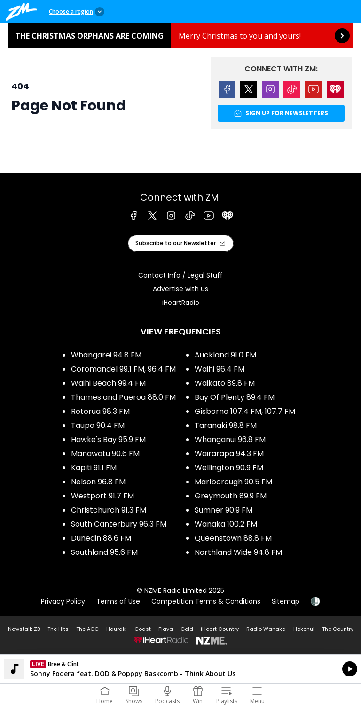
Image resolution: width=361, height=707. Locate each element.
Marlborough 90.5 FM (233, 481)
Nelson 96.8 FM (98, 481)
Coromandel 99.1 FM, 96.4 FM (123, 369)
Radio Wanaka (266, 629)
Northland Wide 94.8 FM (238, 552)
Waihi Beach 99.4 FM (108, 383)
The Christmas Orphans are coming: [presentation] (180, 35)
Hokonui (303, 629)
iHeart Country (220, 629)
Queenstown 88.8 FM (233, 538)
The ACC (87, 629)
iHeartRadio (180, 302)
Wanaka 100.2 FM (226, 524)
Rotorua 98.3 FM (100, 411)
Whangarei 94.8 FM (106, 355)
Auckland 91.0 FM (225, 355)
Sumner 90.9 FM (223, 510)
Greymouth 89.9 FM (231, 495)
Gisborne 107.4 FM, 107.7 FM (245, 411)
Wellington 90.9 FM (229, 467)
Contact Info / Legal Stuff (180, 275)
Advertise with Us (180, 289)
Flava (165, 629)
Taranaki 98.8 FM (226, 425)
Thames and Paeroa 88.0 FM (123, 397)
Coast (142, 629)
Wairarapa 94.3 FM (229, 453)
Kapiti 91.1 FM (94, 467)
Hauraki (116, 629)
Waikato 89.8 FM (225, 383)
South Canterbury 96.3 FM (118, 524)
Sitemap (285, 601)
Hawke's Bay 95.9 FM (108, 439)
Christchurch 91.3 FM (108, 510)
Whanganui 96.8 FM (230, 439)
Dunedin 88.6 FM (101, 538)
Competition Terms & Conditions (205, 601)
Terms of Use (118, 601)
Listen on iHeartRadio (180, 669)
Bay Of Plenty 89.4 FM (235, 397)
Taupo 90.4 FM (98, 425)
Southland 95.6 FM (104, 552)
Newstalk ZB (24, 629)
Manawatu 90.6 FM (105, 453)
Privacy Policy (63, 601)
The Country (337, 629)
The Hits (58, 629)
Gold (186, 629)
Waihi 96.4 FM (219, 369)
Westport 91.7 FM (102, 495)
